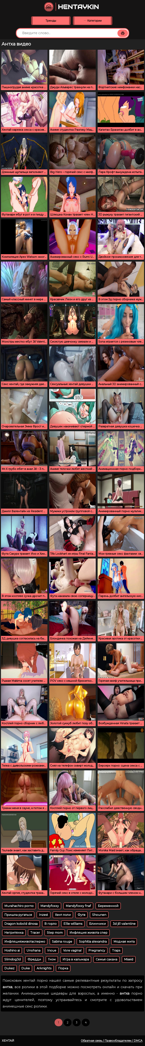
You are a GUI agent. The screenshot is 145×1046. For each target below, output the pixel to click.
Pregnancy (96, 950)
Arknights (44, 968)
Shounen (99, 915)
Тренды (51, 20)
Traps (116, 950)
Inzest (43, 915)
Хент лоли (63, 915)
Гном (52, 959)
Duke (25, 968)
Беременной (108, 906)
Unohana (33, 950)
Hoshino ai (12, 950)
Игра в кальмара (75, 959)
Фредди (34, 959)
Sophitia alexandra (93, 941)
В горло (50, 924)
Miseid (128, 959)
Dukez (9, 968)
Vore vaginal (72, 950)
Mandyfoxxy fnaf (78, 906)
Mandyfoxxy (49, 906)
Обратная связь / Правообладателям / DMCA (111, 1040)
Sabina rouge (62, 941)
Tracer (35, 932)
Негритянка (13, 932)
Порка (63, 968)
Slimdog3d (12, 959)
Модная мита (124, 941)
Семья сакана (106, 959)
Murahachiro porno (19, 906)
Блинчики (97, 924)
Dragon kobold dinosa (21, 924)
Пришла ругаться (18, 915)
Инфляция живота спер (88, 932)
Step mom (55, 932)
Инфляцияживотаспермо (24, 941)
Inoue (51, 950)
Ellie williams (72, 924)
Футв (81, 915)
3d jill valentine (124, 924)
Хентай (8, 1040)
